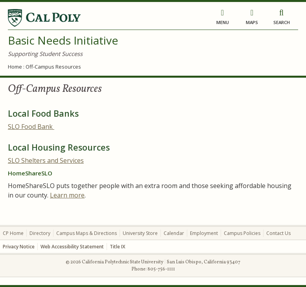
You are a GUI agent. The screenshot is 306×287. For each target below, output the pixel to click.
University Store (140, 233)
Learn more (67, 195)
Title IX (117, 246)
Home (15, 66)
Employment (204, 233)
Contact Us (278, 233)
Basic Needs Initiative (63, 40)
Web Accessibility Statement (72, 246)
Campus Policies (242, 233)
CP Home (13, 233)
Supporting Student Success (45, 54)
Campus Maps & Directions (86, 233)
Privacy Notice (19, 246)
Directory (39, 233)
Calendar (174, 233)
